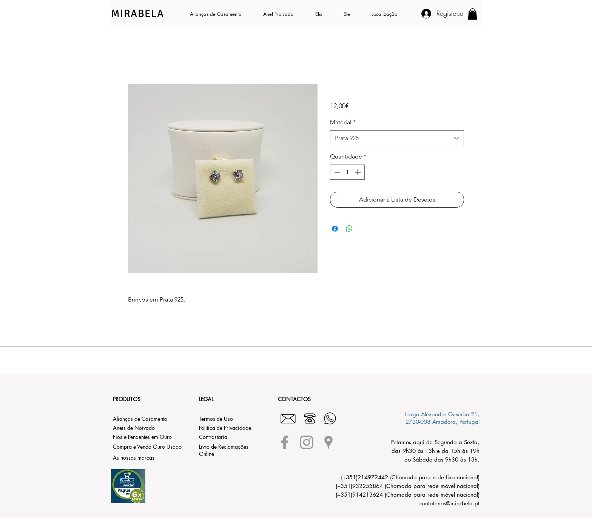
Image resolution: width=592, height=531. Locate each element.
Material (343, 122)
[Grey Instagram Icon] (307, 442)
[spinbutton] (347, 172)
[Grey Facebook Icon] (285, 442)
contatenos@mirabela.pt (449, 503)
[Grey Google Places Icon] (328, 442)
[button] (324, 14)
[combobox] (397, 138)
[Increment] (358, 172)
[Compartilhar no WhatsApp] (349, 228)
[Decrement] (336, 172)
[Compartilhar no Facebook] (334, 228)
